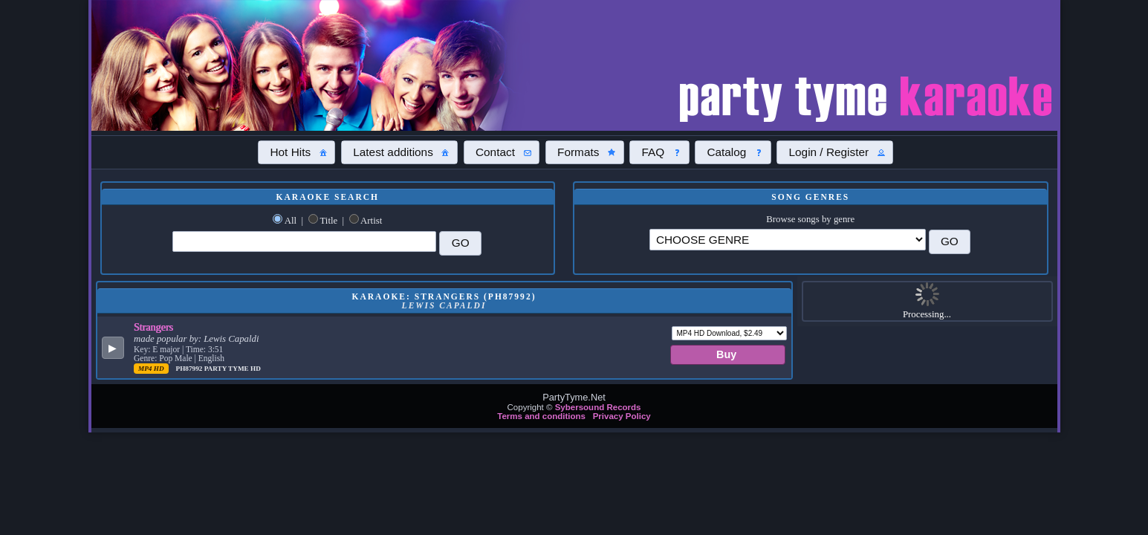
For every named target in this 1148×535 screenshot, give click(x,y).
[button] (296, 152)
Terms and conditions (541, 416)
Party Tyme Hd (232, 368)
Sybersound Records (598, 407)
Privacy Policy (622, 416)
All (290, 220)
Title (329, 220)
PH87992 (190, 368)
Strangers (153, 327)
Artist (371, 220)
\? (787, 239)
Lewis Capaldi (231, 339)
